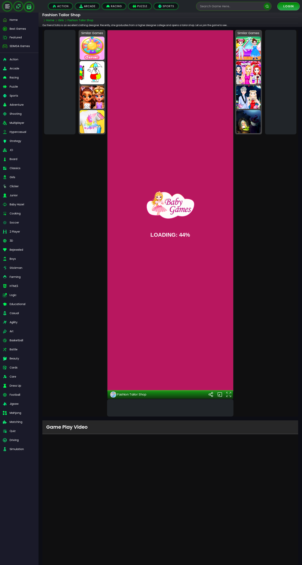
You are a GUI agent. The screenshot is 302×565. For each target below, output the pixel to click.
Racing (114, 6)
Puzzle (140, 6)
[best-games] (19, 28)
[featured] (19, 37)
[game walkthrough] (29, 7)
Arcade (87, 6)
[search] (267, 6)
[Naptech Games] (18, 6)
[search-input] (231, 6)
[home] (19, 19)
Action (60, 6)
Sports (166, 6)
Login (288, 6)
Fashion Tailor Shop (128, 394)
